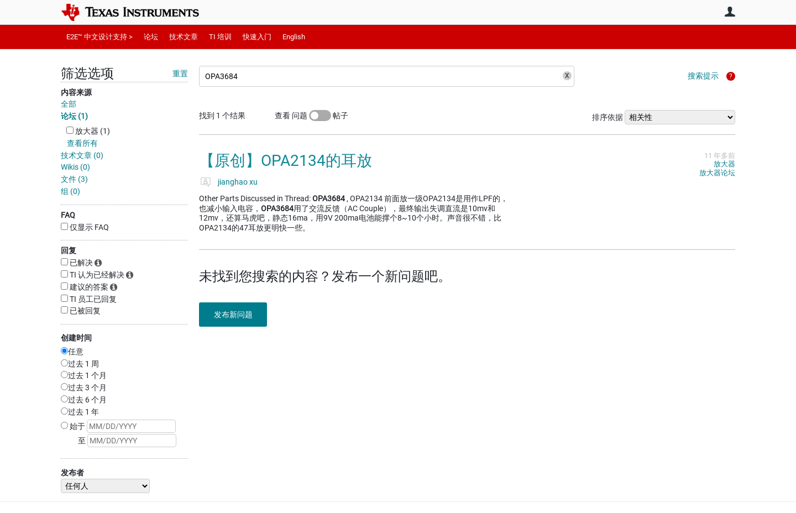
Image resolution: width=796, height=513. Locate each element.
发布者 (72, 472)
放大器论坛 (717, 173)
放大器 (724, 164)
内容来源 (76, 92)
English (293, 37)
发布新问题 (235, 314)
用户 (729, 11)
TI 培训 (220, 37)
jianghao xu (238, 181)
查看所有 (82, 143)
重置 (180, 73)
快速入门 (257, 37)
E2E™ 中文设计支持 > (99, 37)
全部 (68, 104)
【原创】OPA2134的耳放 (285, 160)
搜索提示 (703, 75)
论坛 (151, 37)
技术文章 (183, 37)
